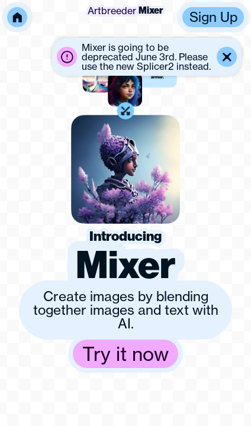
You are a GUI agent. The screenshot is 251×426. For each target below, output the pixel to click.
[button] (147, 57)
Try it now (125, 354)
